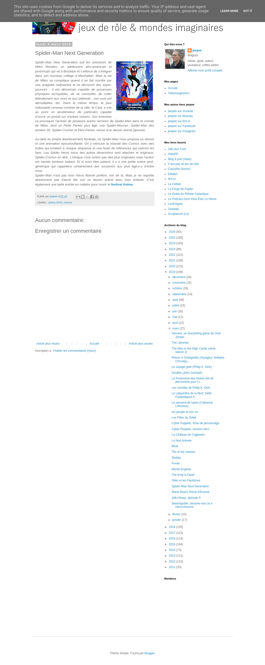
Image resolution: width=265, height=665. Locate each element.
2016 (172, 538)
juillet (176, 305)
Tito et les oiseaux (183, 452)
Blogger (150, 653)
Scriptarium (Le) (178, 214)
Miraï (175, 446)
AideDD (173, 154)
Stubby (176, 457)
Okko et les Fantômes (186, 480)
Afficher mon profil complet (205, 70)
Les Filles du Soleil (184, 417)
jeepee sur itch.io (179, 121)
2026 (172, 231)
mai (175, 317)
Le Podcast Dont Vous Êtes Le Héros (192, 199)
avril (175, 323)
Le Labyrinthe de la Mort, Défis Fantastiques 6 (191, 395)
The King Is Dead (183, 475)
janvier (177, 520)
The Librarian (180, 342)
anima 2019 (55, 202)
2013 (172, 555)
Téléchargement (178, 93)
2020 (172, 266)
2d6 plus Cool (177, 149)
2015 (172, 544)
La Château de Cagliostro (188, 434)
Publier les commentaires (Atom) (74, 350)
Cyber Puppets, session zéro (190, 429)
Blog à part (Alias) (179, 159)
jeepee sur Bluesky (180, 116)
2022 (172, 255)
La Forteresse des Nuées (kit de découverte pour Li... (192, 380)
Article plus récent (48, 343)
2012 (172, 561)
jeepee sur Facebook (182, 126)
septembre (179, 294)
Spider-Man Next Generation (190, 486)
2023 (172, 249)
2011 (172, 567)
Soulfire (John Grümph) (187, 372)
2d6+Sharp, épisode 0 (186, 498)
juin (175, 311)
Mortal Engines (181, 469)
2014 (172, 550)
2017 (172, 533)
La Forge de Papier (180, 189)
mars (176, 328)
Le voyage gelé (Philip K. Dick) (191, 367)
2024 (172, 243)
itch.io (172, 179)
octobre (177, 288)
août (175, 300)
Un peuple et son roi (185, 412)
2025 (172, 237)
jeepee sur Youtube (180, 111)
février (176, 514)
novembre (179, 282)
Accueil (94, 343)
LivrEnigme (175, 204)
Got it (247, 11)
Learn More (229, 11)
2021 (172, 260)
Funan (176, 463)
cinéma (68, 202)
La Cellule (174, 184)
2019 (172, 272)
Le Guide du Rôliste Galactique (188, 194)
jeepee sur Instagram (182, 131)
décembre (179, 277)
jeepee (197, 50)
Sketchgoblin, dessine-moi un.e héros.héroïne (192, 505)
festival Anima (122, 184)
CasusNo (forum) (179, 169)
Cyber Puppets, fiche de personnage (195, 423)
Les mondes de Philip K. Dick (191, 387)
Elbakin (173, 174)
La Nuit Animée (181, 440)
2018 (172, 527)
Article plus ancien (141, 343)
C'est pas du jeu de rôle (183, 164)
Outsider (173, 209)
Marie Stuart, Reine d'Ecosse (190, 492)
